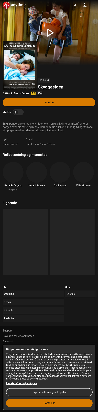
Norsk (43, 144)
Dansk (29, 144)
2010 (5, 93)
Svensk (30, 139)
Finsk (36, 144)
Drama (25, 93)
